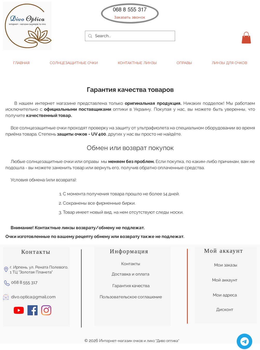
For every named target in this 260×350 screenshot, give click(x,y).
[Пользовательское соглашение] (130, 297)
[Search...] (129, 36)
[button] (129, 17)
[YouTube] (19, 310)
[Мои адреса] (224, 295)
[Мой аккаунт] (224, 280)
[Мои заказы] (225, 265)
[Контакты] (130, 264)
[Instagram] (46, 310)
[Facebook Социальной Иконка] (32, 310)
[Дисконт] (224, 309)
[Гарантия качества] (131, 286)
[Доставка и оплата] (130, 274)
